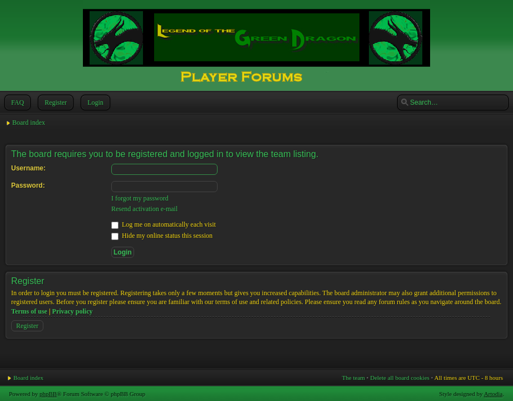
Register (54, 102)
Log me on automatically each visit (163, 224)
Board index (28, 122)
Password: (28, 185)
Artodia (493, 393)
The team (353, 377)
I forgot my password (140, 198)
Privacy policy (72, 311)
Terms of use (29, 311)
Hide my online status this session (162, 235)
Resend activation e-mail (144, 209)
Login (94, 102)
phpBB (48, 393)
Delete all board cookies (400, 377)
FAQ (16, 102)
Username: (28, 168)
